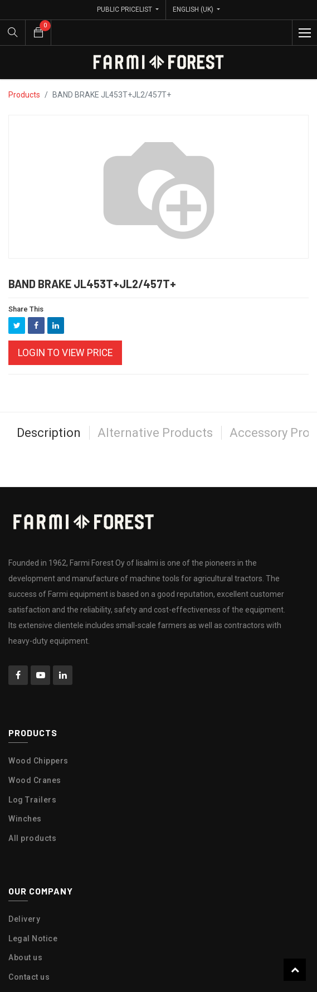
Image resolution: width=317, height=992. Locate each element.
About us (25, 957)
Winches (25, 818)
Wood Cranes (34, 780)
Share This (25, 309)
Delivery (24, 919)
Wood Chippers (38, 760)
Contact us (29, 976)
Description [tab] (49, 433)
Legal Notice (32, 938)
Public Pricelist (125, 9)
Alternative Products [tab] (155, 433)
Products (24, 94)
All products (32, 838)
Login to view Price (65, 352)
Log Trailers (32, 799)
